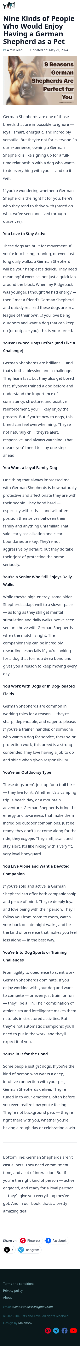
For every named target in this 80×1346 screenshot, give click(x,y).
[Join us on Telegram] (56, 1331)
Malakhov (25, 1323)
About (7, 1297)
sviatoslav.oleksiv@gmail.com (32, 1307)
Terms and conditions (18, 1284)
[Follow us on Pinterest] (48, 1331)
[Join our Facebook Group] (64, 1331)
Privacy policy (13, 1290)
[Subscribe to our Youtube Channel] (73, 1331)
